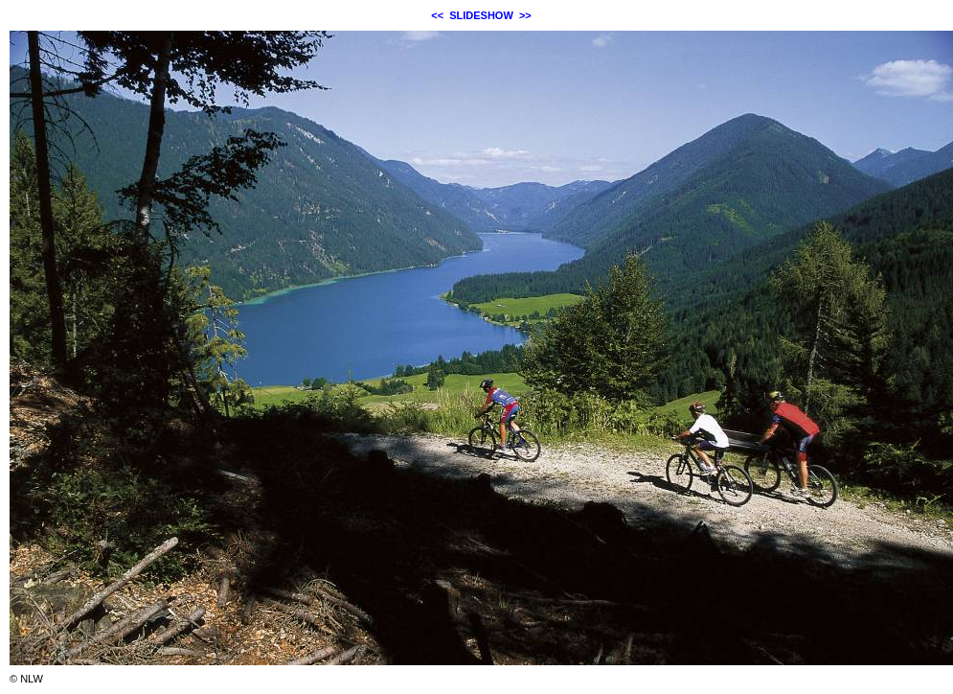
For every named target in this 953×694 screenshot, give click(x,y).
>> (525, 15)
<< (437, 15)
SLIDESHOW (481, 15)
